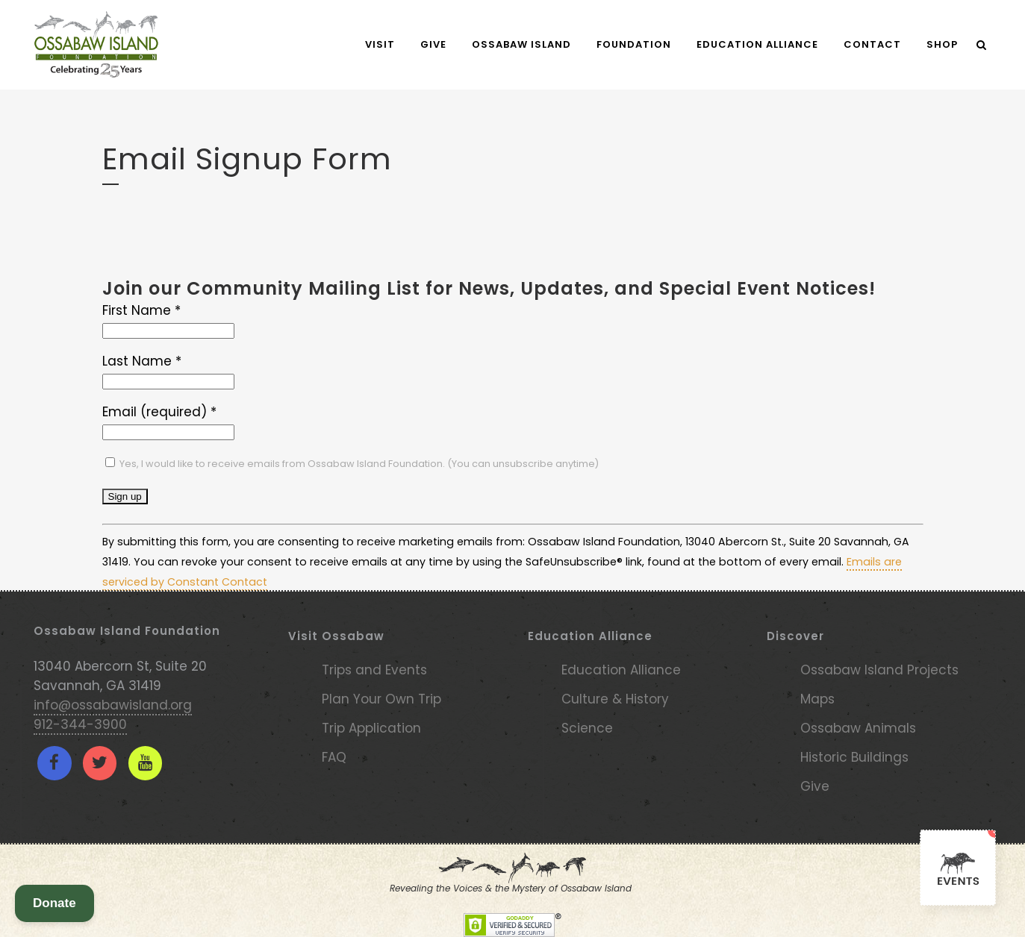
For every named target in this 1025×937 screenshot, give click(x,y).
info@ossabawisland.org (113, 705)
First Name (141, 310)
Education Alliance (621, 670)
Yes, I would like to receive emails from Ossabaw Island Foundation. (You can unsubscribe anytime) (358, 463)
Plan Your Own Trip (381, 699)
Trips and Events (374, 670)
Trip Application (371, 728)
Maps (817, 699)
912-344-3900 (80, 724)
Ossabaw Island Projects (879, 670)
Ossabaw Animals (858, 728)
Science (587, 728)
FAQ (334, 757)
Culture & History (615, 699)
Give (814, 786)
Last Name (141, 361)
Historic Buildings (854, 757)
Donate (54, 903)
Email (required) (159, 412)
